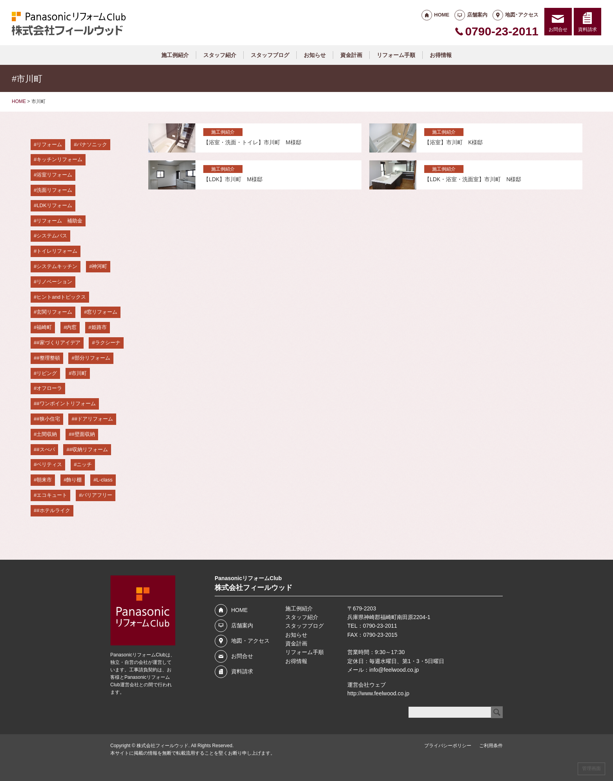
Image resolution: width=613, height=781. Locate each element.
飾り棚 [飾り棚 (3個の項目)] (74, 480)
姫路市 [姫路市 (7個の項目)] (99, 327)
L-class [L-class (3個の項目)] (105, 480)
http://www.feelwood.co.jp (378, 693)
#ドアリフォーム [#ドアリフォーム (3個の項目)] (94, 419)
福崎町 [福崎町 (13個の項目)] (44, 327)
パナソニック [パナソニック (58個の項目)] (92, 144)
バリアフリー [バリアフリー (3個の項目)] (97, 495)
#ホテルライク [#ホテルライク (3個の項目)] (53, 510)
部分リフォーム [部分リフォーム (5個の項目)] (92, 358)
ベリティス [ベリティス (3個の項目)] (49, 464)
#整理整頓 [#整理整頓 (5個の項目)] (48, 358)
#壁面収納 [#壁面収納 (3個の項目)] (83, 434)
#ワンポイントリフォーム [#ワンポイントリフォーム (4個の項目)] (65, 403)
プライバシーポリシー (447, 745)
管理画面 (591, 768)
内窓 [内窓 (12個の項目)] (71, 327)
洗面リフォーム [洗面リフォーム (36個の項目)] (54, 190)
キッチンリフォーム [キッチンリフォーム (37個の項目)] (59, 159)
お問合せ (558, 29)
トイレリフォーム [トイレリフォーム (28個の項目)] (56, 251)
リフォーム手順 (396, 55)
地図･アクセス (521, 15)
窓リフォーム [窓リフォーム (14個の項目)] (102, 312)
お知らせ (315, 55)
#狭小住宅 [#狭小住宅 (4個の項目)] (48, 419)
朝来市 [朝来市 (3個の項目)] (44, 480)
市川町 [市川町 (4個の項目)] (79, 373)
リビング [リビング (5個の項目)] (46, 373)
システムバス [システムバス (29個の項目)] (51, 236)
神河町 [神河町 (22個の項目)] (99, 266)
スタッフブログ (270, 55)
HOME (441, 15)
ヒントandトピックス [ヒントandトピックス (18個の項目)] (61, 297)
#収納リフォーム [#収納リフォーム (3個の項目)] (88, 449)
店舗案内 (477, 15)
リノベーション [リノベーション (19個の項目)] (54, 282)
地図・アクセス (250, 641)
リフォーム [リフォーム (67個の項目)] (49, 144)
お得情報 (441, 55)
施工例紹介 (175, 55)
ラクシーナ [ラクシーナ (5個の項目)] (107, 342)
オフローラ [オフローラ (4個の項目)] (49, 388)
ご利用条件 (491, 745)
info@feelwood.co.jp (394, 670)
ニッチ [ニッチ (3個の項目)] (84, 464)
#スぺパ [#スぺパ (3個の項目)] (45, 449)
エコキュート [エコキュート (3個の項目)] (51, 495)
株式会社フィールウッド (162, 745)
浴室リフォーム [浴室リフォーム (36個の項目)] (54, 175)
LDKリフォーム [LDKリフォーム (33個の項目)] (54, 205)
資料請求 (587, 29)
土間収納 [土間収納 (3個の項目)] (46, 434)
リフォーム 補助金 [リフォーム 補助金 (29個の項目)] (59, 221)
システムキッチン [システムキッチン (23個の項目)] (56, 266)
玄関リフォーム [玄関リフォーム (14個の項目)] (54, 312)
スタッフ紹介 (219, 55)
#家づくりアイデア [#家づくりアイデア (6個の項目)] (58, 342)
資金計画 (351, 55)
